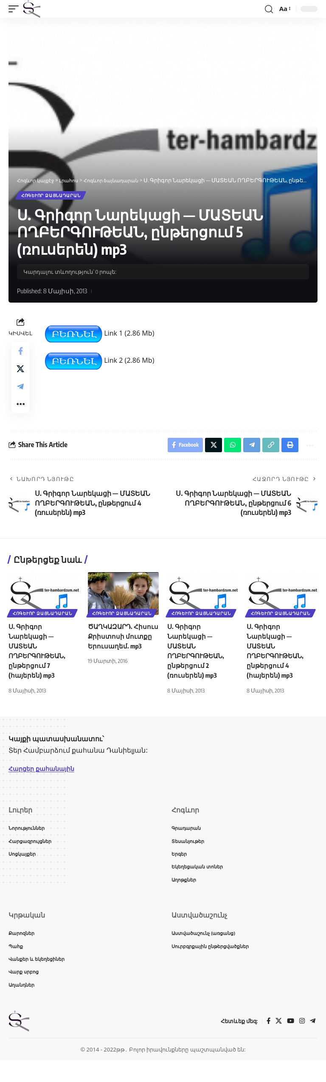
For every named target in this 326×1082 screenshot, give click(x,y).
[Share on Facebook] (20, 354)
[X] (277, 1043)
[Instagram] (301, 1043)
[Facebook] (266, 1043)
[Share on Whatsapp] (227, 458)
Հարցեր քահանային (45, 782)
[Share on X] (20, 374)
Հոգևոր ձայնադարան (51, 196)
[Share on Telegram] (20, 394)
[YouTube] (289, 1043)
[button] (15, 9)
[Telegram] (312, 1043)
